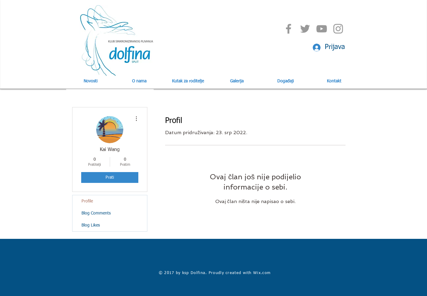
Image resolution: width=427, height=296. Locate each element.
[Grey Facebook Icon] (288, 28)
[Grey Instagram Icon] (338, 28)
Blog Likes (90, 225)
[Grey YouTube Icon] (321, 28)
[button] (139, 81)
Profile (87, 201)
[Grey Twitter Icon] (305, 28)
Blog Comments (96, 213)
